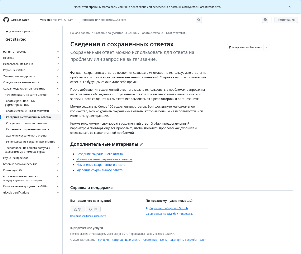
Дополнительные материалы (106, 144)
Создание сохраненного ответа (99, 154)
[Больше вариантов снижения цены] (267, 47)
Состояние (150, 239)
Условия (103, 239)
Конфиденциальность (126, 239)
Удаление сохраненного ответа (99, 170)
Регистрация (286, 20)
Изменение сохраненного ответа (100, 165)
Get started (15, 39)
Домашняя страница (18, 31)
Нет (93, 209)
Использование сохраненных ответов (104, 159)
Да (77, 209)
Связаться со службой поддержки (170, 213)
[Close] (290, 6)
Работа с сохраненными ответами (163, 33)
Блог (203, 239)
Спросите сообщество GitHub (167, 208)
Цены (163, 239)
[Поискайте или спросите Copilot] (140, 20)
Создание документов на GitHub (115, 33)
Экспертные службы (183, 239)
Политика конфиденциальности (88, 216)
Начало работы (80, 33)
